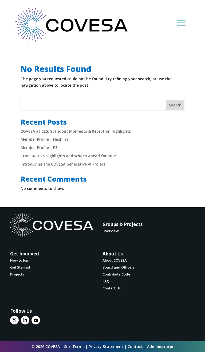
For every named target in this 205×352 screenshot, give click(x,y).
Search (175, 105)
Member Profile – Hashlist (44, 139)
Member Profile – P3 (39, 147)
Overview (110, 230)
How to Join (19, 260)
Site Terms (74, 346)
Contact (135, 346)
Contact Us (111, 288)
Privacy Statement (106, 346)
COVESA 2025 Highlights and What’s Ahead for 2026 (68, 155)
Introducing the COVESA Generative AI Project (63, 164)
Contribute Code (116, 274)
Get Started (20, 267)
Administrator (160, 346)
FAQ (105, 281)
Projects (17, 274)
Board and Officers (118, 267)
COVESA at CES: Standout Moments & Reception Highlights (76, 131)
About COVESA (114, 260)
